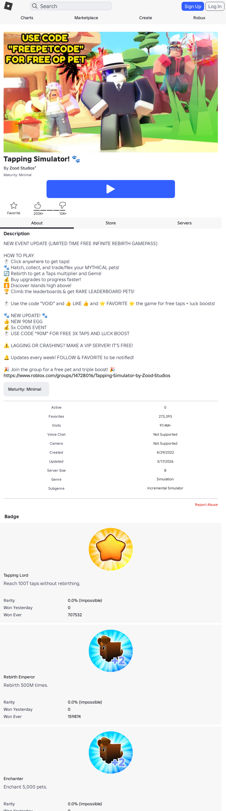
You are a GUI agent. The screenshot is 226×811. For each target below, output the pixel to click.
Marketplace (86, 17)
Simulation (165, 479)
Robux (199, 17)
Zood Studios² (23, 168)
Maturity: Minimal (18, 175)
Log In (214, 6)
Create (145, 17)
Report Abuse (206, 504)
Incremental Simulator (165, 488)
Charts (27, 17)
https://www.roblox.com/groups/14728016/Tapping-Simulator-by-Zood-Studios (87, 375)
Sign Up (193, 6)
